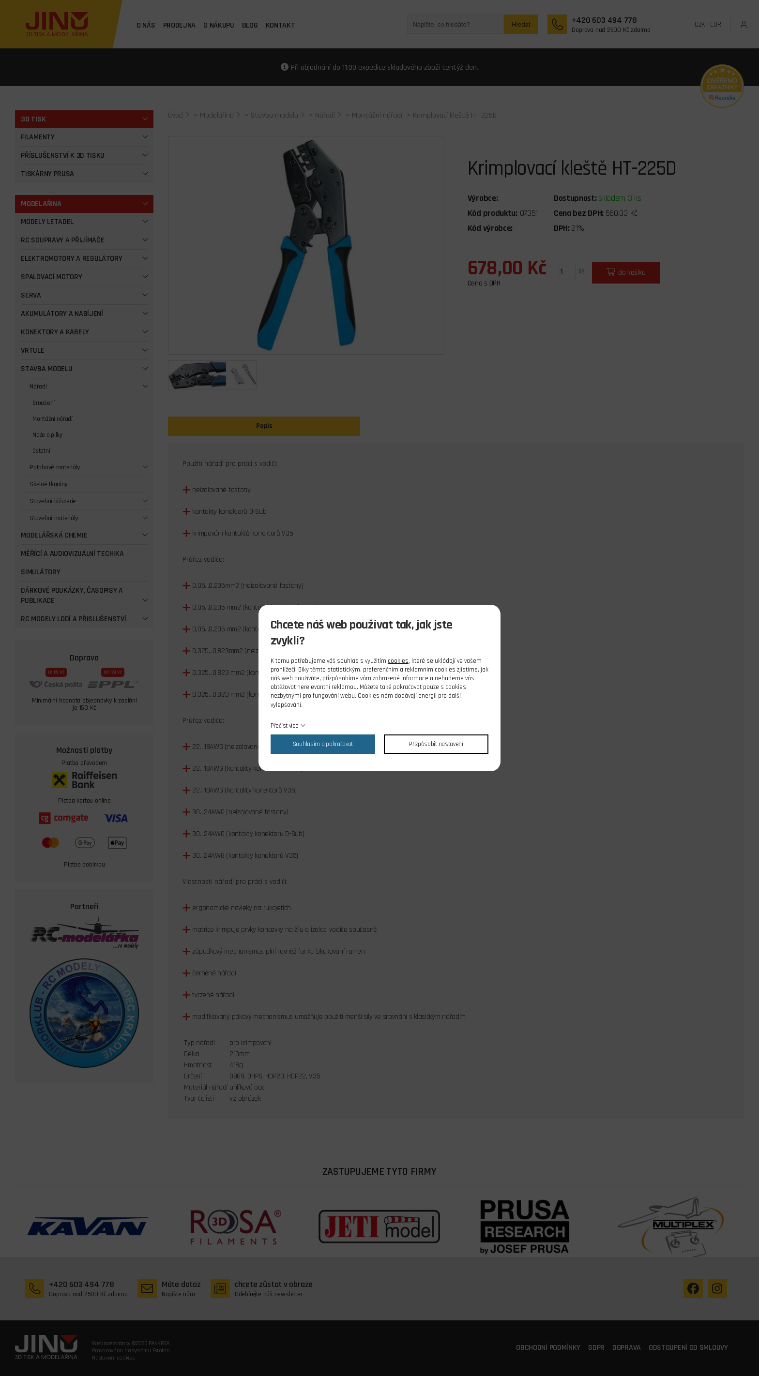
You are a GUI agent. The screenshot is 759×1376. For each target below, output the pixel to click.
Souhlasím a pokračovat (323, 744)
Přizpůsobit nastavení (436, 744)
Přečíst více (284, 726)
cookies (398, 661)
